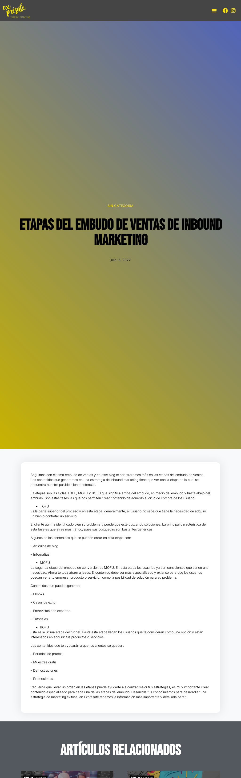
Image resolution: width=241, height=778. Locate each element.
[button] (214, 11)
